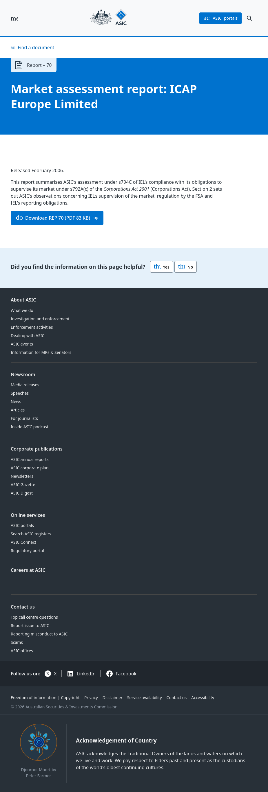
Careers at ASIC (28, 570)
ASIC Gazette (23, 484)
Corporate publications (37, 449)
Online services (28, 515)
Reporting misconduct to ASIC (39, 634)
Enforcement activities (32, 327)
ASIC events (22, 344)
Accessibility (202, 697)
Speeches (20, 393)
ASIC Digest (22, 493)
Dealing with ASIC (27, 335)
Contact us (23, 607)
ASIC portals (22, 525)
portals (220, 18)
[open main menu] (14, 18)
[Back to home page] (108, 18)
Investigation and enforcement (40, 318)
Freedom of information (33, 697)
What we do (22, 310)
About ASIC (23, 300)
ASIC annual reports (30, 459)
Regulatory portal (27, 550)
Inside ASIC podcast (29, 426)
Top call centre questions (34, 617)
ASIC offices (22, 650)
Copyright (70, 697)
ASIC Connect (23, 542)
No (185, 267)
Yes (161, 267)
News (16, 401)
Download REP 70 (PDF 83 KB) (53, 218)
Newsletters (22, 476)
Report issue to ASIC (30, 625)
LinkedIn (86, 673)
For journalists (24, 418)
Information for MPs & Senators (41, 352)
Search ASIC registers (31, 533)
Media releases (25, 384)
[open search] (249, 18)
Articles (18, 410)
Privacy (91, 697)
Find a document (35, 47)
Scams (17, 642)
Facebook (126, 673)
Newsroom (23, 374)
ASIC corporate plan (30, 468)
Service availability (144, 697)
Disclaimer (113, 697)
